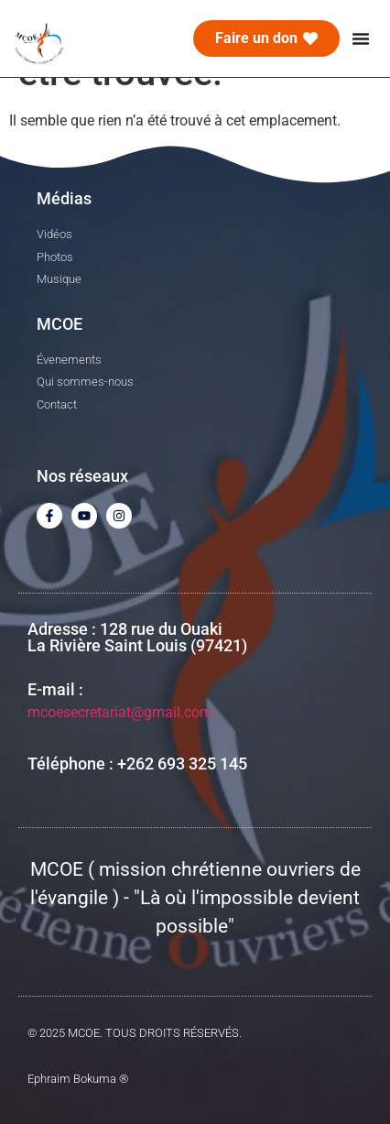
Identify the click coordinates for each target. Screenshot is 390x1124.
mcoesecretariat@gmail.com (119, 712)
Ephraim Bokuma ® (77, 1079)
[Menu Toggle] (361, 38)
